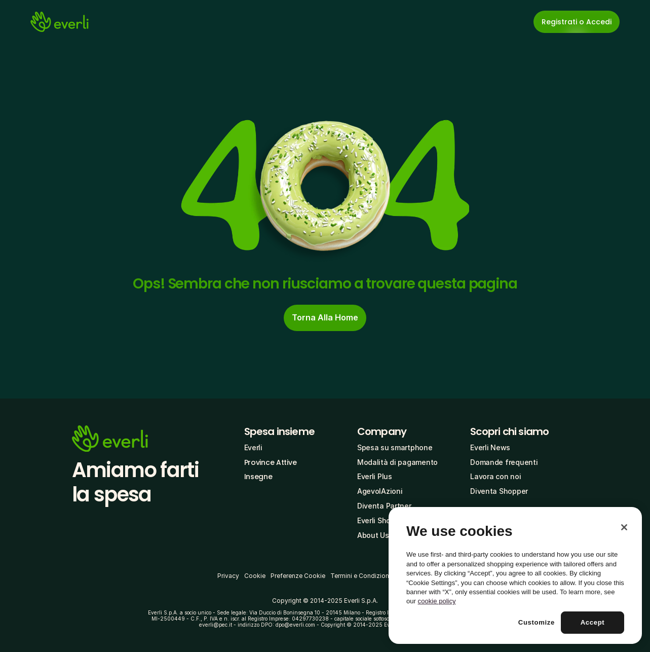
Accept (593, 622)
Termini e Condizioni (360, 575)
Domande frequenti (504, 462)
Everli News (490, 447)
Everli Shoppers (383, 520)
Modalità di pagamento (397, 462)
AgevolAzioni (380, 491)
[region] (515, 575)
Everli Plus (374, 476)
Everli (253, 447)
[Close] (624, 527)
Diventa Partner (384, 505)
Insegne (258, 477)
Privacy (228, 575)
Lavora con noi (495, 476)
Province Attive (270, 462)
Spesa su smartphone (395, 447)
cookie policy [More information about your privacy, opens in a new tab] (437, 601)
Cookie (254, 575)
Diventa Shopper (499, 491)
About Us (373, 535)
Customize (536, 622)
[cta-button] (325, 318)
